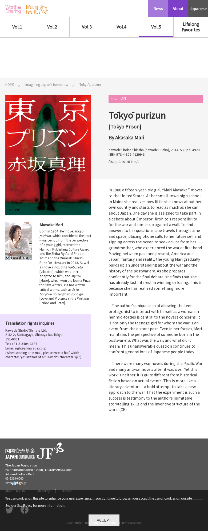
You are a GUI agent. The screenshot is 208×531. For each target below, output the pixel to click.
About (178, 8)
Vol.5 (156, 26)
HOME (9, 84)
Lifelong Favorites (191, 27)
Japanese (198, 8)
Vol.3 (87, 26)
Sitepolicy (43, 491)
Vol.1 (17, 26)
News (158, 8)
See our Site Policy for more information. (35, 506)
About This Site (15, 491)
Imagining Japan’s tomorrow (46, 84)
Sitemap (66, 491)
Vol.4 (121, 26)
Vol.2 (52, 26)
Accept (104, 521)
